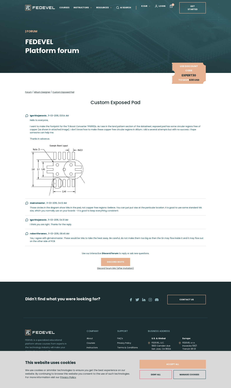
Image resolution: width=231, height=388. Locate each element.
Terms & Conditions (127, 347)
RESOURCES (104, 7)
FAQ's (120, 338)
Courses (91, 342)
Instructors (92, 347)
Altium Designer (42, 92)
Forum (28, 92)
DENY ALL (156, 374)
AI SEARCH (123, 7)
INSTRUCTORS (83, 7)
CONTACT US (186, 299)
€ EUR (146, 6)
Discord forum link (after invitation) (115, 268)
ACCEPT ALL (172, 364)
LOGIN (160, 6)
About (90, 338)
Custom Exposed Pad (63, 92)
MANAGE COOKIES (189, 374)
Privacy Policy (68, 377)
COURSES (64, 7)
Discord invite (115, 261)
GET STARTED (193, 8)
